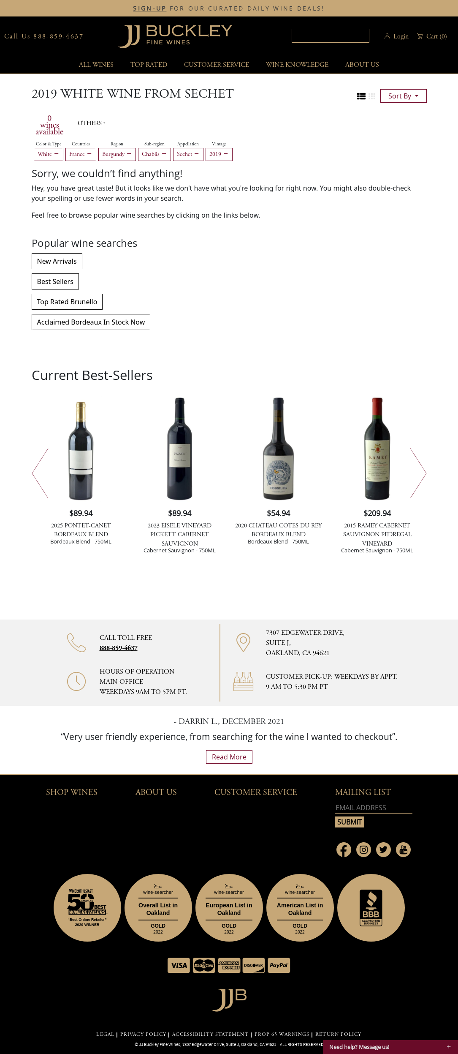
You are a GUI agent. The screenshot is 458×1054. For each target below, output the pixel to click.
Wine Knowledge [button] (297, 64)
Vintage (219, 144)
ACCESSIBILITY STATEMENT (210, 1035)
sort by (400, 96)
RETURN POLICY (338, 1035)
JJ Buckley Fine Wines (159, 1044)
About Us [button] (362, 64)
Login (401, 36)
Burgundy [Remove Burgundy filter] (117, 154)
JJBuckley (175, 36)
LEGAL (105, 1035)
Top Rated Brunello (67, 301)
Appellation (188, 144)
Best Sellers (55, 281)
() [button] (436, 36)
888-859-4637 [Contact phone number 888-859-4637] (119, 648)
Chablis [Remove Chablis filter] (154, 154)
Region (117, 144)
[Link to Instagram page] (363, 849)
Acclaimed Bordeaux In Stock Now (91, 322)
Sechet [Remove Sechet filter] (188, 154)
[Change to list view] (361, 96)
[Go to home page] (229, 998)
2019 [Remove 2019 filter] (219, 154)
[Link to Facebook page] (343, 849)
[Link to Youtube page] (403, 849)
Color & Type (48, 144)
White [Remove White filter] (49, 154)
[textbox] (330, 36)
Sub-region (154, 144)
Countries (81, 144)
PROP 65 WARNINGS (282, 1035)
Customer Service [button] (255, 792)
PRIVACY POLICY (143, 1035)
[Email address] (373, 808)
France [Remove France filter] (80, 154)
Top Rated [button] (148, 64)
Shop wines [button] (72, 792)
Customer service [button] (216, 64)
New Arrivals (57, 261)
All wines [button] (96, 64)
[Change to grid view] (372, 96)
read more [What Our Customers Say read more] (229, 757)
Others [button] (90, 123)
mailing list (363, 792)
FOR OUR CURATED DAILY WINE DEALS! (229, 8)
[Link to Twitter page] (383, 849)
